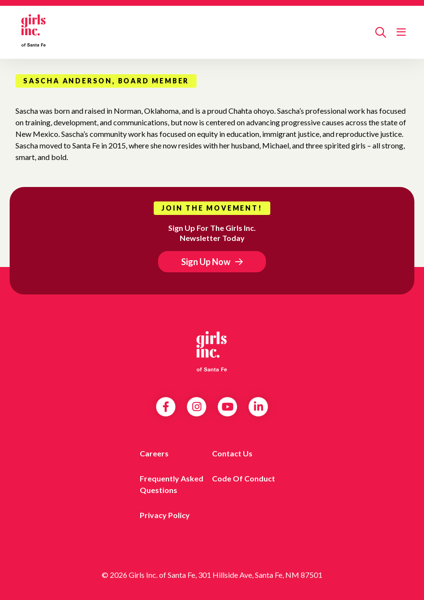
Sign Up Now (205, 261)
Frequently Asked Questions (171, 484)
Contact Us (232, 453)
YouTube (228, 407)
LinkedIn (258, 407)
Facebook (165, 407)
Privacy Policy (165, 515)
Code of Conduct (243, 478)
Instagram (196, 407)
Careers (154, 453)
